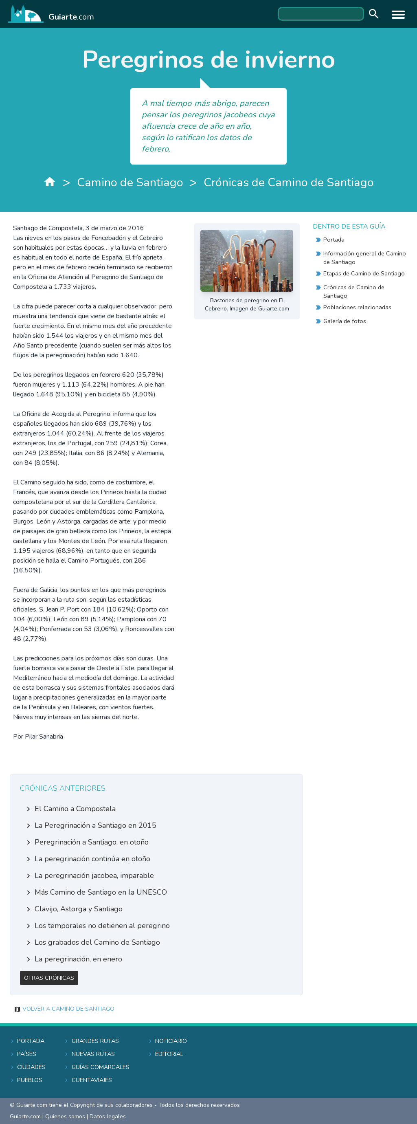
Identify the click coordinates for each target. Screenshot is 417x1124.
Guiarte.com (25, 1116)
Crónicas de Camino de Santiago (289, 182)
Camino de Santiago (130, 182)
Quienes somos (65, 1116)
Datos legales (108, 1116)
